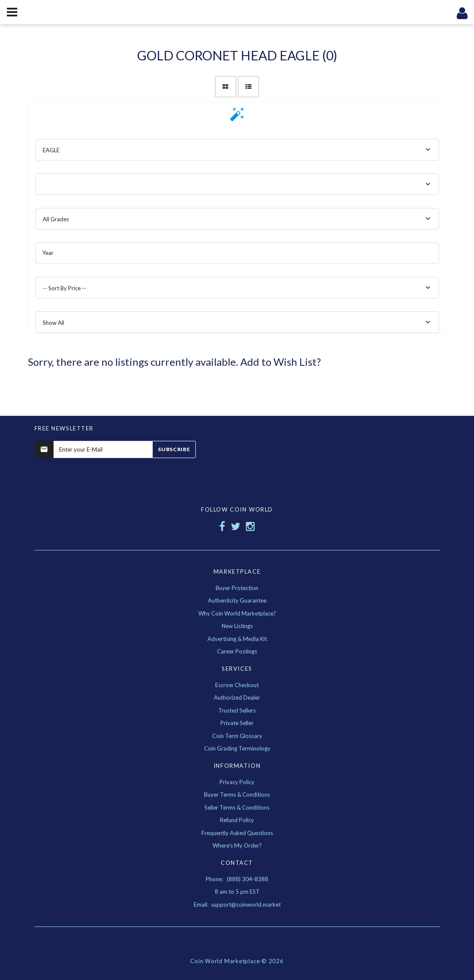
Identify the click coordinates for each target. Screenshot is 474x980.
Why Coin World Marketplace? (237, 613)
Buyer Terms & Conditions (237, 794)
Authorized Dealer (237, 697)
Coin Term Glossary (237, 735)
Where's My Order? (237, 845)
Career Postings (237, 651)
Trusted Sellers (237, 710)
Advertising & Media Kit (237, 638)
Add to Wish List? (280, 361)
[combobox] (237, 149)
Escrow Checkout (237, 685)
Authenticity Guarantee (237, 600)
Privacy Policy (237, 782)
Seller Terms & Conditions (237, 807)
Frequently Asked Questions (237, 832)
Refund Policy (237, 820)
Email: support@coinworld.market (237, 904)
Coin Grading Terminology (237, 748)
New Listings (237, 625)
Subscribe (174, 449)
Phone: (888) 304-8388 (237, 879)
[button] (237, 117)
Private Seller (237, 722)
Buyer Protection (237, 587)
